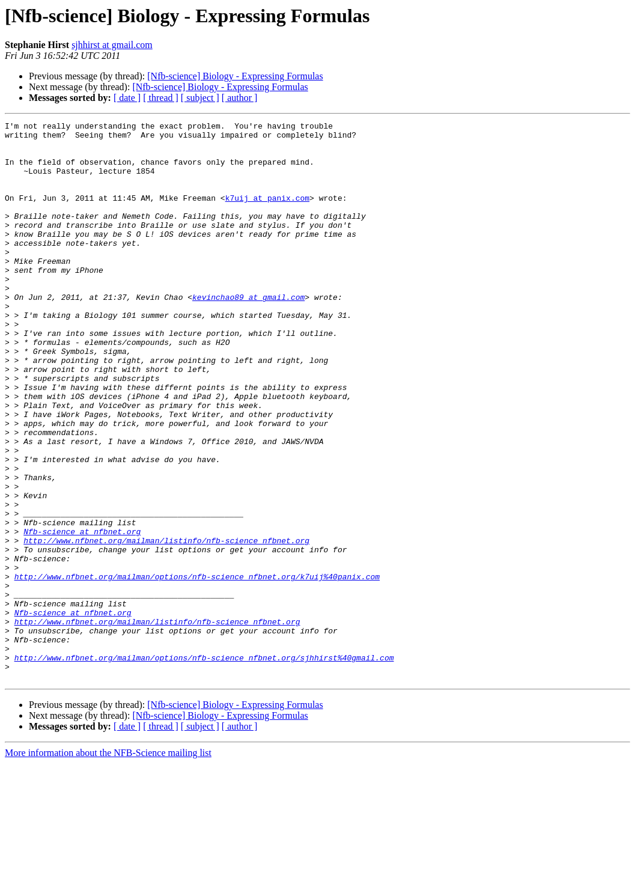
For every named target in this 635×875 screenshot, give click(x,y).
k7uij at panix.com (267, 214)
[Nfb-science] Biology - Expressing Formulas (235, 76)
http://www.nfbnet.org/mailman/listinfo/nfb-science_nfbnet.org (166, 625)
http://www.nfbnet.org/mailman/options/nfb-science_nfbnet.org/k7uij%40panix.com (197, 668)
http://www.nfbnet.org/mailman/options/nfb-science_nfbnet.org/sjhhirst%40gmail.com (204, 765)
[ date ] (127, 98)
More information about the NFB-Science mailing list (108, 864)
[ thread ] (160, 98)
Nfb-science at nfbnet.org (82, 614)
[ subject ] (200, 98)
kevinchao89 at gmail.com (248, 333)
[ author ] (240, 98)
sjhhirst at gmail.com (112, 45)
